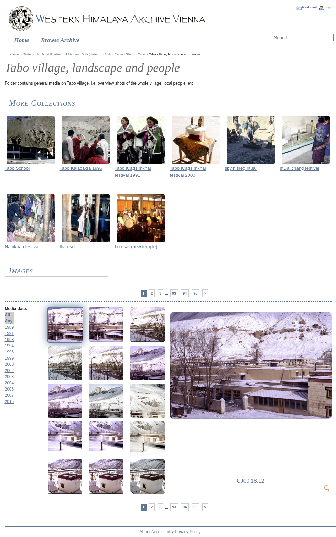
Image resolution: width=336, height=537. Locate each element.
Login (328, 7)
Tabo (141, 54)
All (7, 315)
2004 (9, 383)
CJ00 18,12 (250, 481)
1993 (9, 339)
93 (174, 293)
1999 (9, 358)
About (145, 531)
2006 (9, 389)
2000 (9, 364)
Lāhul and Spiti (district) (83, 54)
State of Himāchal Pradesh (42, 54)
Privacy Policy (188, 531)
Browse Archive (60, 40)
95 (195, 293)
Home (21, 40)
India (16, 54)
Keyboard (309, 7)
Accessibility (162, 531)
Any (9, 321)
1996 (9, 352)
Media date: (16, 308)
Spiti (107, 54)
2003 (9, 376)
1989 (9, 327)
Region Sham (124, 54)
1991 (9, 333)
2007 (9, 395)
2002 (9, 370)
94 (185, 293)
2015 (9, 401)
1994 (9, 345)
